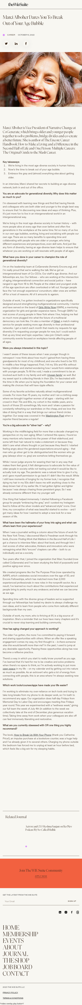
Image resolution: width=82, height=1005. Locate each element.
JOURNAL (15, 954)
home (11, 928)
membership (20, 935)
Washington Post (55, 415)
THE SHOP (16, 961)
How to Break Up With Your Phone (32, 735)
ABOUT (12, 948)
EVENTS (13, 941)
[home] (18, 4)
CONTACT (16, 974)
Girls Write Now (47, 307)
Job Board (17, 967)
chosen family (54, 375)
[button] (72, 4)
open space (9, 668)
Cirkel (57, 321)
